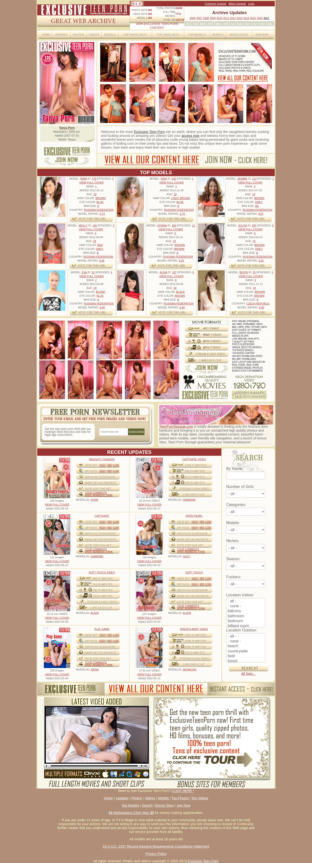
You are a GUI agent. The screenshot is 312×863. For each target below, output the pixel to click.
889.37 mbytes (103, 578)
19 (253, 194)
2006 (192, 18)
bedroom (245, 621)
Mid (109, 465)
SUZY (186, 556)
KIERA (95, 669)
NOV (263, 23)
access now (190, 136)
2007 (199, 18)
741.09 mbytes (103, 584)
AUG (240, 23)
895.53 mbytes (195, 471)
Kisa (163, 178)
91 (93, 272)
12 (193, 225)
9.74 (102, 213)
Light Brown (180, 198)
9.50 (102, 307)
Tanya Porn (67, 128)
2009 (212, 18)
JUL (232, 23)
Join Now (262, 34)
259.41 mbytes (195, 652)
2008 (206, 18)
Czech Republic (258, 303)
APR (211, 23)
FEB (195, 23)
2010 (219, 18)
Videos (94, 34)
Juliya (242, 225)
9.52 (261, 260)
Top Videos (199, 798)
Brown (100, 198)
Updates (61, 34)
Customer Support (215, 3)
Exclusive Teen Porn (149, 132)
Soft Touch (194, 572)
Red (100, 245)
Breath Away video (194, 629)
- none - (245, 606)
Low (116, 465)
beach (245, 646)
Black (180, 291)
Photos (78, 34)
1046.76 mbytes (195, 646)
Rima (83, 178)
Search (218, 34)
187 (174, 272)
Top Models (197, 34)
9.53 (181, 260)
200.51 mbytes (103, 596)
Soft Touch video (102, 572)
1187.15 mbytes (195, 635)
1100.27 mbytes (195, 465)
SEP (247, 23)
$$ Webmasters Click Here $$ (131, 813)
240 (174, 178)
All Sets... (248, 674)
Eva (84, 272)
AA (257, 205)
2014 (246, 18)
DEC (270, 23)
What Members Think (99, 495)
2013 (240, 18)
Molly (83, 225)
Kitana (162, 225)
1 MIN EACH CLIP (194, 494)
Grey (259, 202)
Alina (163, 272)
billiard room (245, 626)
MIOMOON (189, 669)
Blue (100, 202)
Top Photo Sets (135, 34)
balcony (245, 611)
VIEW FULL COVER (91, 182)
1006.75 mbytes (195, 641)
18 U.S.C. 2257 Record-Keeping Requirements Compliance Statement (156, 846)
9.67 (260, 213)
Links (251, 3)
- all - (245, 601)
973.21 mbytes (195, 477)
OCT (255, 23)
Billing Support (237, 3)
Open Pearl (194, 515)
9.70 (182, 213)
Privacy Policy (155, 854)
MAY (218, 23)
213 (254, 178)
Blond (100, 291)
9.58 (101, 260)
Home (46, 34)
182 (94, 225)
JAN (188, 23)
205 (254, 225)
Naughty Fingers (102, 459)
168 (174, 225)
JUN (225, 23)
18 (95, 194)
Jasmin (242, 178)
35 (254, 272)
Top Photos (180, 798)
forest (245, 661)
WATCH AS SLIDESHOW (100, 477)
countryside (245, 651)
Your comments (96, 492)
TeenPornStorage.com (176, 426)
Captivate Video (194, 459)
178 (94, 178)
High (102, 465)
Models (109, 34)
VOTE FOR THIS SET (98, 488)
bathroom (245, 616)
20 (175, 287)
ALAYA (94, 612)
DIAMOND (189, 499)
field (245, 656)
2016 (260, 18)
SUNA (94, 499)
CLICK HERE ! (183, 791)
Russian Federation (99, 209)
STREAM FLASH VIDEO (194, 488)
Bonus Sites (239, 34)
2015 (253, 18)
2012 (233, 18)
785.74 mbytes (103, 590)
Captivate (102, 515)
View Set (91, 465)
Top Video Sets (168, 34)
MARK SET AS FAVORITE (101, 482)
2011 (226, 18)
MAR (203, 23)
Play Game (101, 629)
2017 (266, 18)
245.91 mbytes (195, 482)
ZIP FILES (91, 471)
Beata (243, 272)
